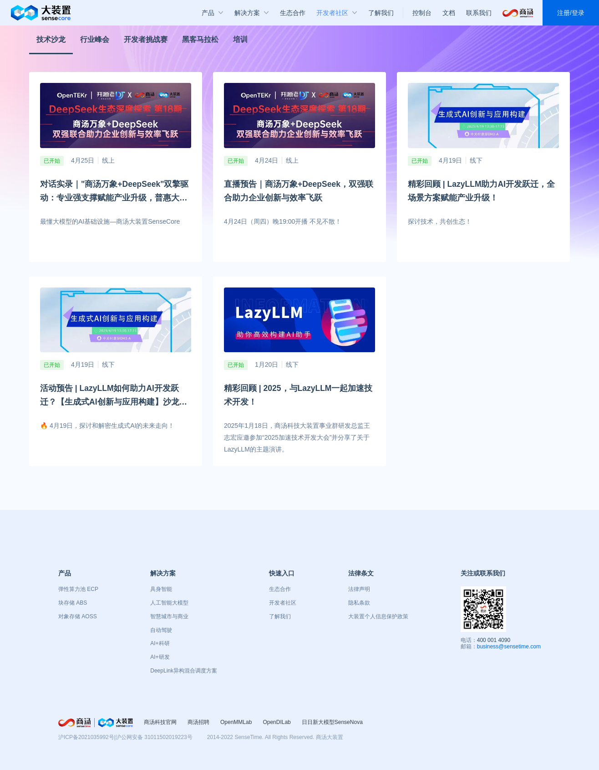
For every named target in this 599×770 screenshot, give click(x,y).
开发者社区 (282, 603)
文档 (448, 12)
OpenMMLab (236, 722)
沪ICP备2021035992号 (86, 737)
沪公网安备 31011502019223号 (154, 737)
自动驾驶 (161, 630)
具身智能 (161, 589)
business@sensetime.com (509, 646)
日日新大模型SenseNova (332, 722)
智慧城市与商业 (169, 616)
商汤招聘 (198, 722)
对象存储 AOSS (77, 616)
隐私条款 (359, 603)
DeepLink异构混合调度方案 (183, 670)
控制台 (421, 12)
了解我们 (280, 616)
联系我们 (479, 12)
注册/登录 (570, 12)
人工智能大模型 (169, 603)
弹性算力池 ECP (78, 589)
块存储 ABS (72, 603)
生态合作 (280, 589)
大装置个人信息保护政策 (378, 616)
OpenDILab (276, 722)
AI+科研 (159, 643)
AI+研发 (159, 657)
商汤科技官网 (160, 722)
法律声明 (359, 589)
